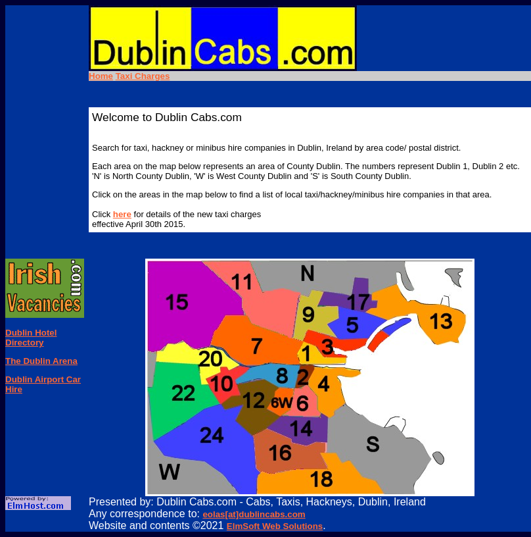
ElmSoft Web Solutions (275, 526)
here (122, 214)
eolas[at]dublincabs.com (253, 514)
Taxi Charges (143, 76)
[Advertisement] (44, 180)
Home (101, 76)
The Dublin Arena (41, 361)
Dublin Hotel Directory (31, 337)
